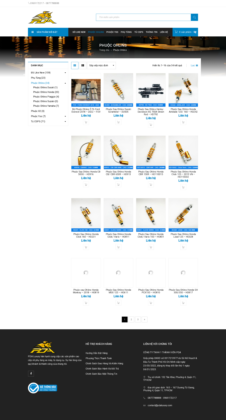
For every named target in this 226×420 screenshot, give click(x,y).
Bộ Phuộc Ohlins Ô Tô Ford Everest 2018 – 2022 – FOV (85, 110)
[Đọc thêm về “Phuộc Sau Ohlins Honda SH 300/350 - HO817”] (183, 303)
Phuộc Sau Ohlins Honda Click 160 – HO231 (86, 235)
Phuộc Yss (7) (38, 116)
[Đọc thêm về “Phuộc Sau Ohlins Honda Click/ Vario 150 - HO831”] (151, 247)
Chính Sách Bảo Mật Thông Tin (101, 373)
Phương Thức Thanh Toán (99, 358)
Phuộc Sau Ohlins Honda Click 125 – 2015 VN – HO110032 (183, 174)
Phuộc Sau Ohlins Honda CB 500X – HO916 (86, 173)
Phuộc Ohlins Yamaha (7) (46, 106)
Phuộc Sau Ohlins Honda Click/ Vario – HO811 (118, 235)
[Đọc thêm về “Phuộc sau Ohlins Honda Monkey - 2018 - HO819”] (86, 303)
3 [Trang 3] (138, 319)
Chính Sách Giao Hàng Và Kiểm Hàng (104, 363)
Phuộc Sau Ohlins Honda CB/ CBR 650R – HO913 (118, 173)
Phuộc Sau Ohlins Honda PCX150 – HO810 (150, 291)
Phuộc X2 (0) (37, 111)
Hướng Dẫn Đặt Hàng (97, 353)
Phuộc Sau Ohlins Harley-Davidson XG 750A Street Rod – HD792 (151, 112)
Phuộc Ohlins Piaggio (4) (46, 96)
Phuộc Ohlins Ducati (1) (45, 87)
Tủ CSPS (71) (38, 121)
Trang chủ (104, 50)
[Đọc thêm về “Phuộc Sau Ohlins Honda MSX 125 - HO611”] (118, 303)
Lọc (193, 65)
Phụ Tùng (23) (38, 77)
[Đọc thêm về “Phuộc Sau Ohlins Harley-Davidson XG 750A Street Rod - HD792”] (151, 124)
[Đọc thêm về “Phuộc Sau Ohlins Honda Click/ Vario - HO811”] (118, 247)
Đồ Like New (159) (40, 72)
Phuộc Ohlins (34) (40, 83)
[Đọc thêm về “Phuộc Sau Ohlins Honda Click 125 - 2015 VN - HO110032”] (183, 187)
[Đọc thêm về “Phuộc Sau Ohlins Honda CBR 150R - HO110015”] (151, 184)
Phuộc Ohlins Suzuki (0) (45, 101)
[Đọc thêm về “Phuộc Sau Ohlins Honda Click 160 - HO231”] (86, 247)
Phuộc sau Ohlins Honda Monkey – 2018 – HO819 (86, 291)
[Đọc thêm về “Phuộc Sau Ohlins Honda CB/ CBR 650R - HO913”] (118, 184)
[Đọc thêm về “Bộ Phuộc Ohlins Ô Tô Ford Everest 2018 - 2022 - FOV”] (86, 122)
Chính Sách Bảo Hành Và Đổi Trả (102, 368)
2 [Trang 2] (131, 319)
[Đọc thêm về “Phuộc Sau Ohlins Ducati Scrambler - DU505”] (118, 122)
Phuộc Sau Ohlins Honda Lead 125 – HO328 (183, 235)
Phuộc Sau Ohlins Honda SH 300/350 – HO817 (183, 291)
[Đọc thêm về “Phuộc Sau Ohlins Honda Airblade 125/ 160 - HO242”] (183, 122)
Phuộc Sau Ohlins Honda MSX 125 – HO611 (118, 291)
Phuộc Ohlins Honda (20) (46, 92)
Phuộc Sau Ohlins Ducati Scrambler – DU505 (118, 110)
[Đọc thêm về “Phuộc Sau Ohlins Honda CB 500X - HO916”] (86, 184)
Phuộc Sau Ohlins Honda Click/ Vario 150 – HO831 (151, 235)
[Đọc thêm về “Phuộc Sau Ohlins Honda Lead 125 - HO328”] (183, 247)
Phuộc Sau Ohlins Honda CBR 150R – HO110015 (150, 173)
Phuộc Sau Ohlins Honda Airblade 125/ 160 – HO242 (183, 110)
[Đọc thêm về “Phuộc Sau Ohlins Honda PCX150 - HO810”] (151, 303)
